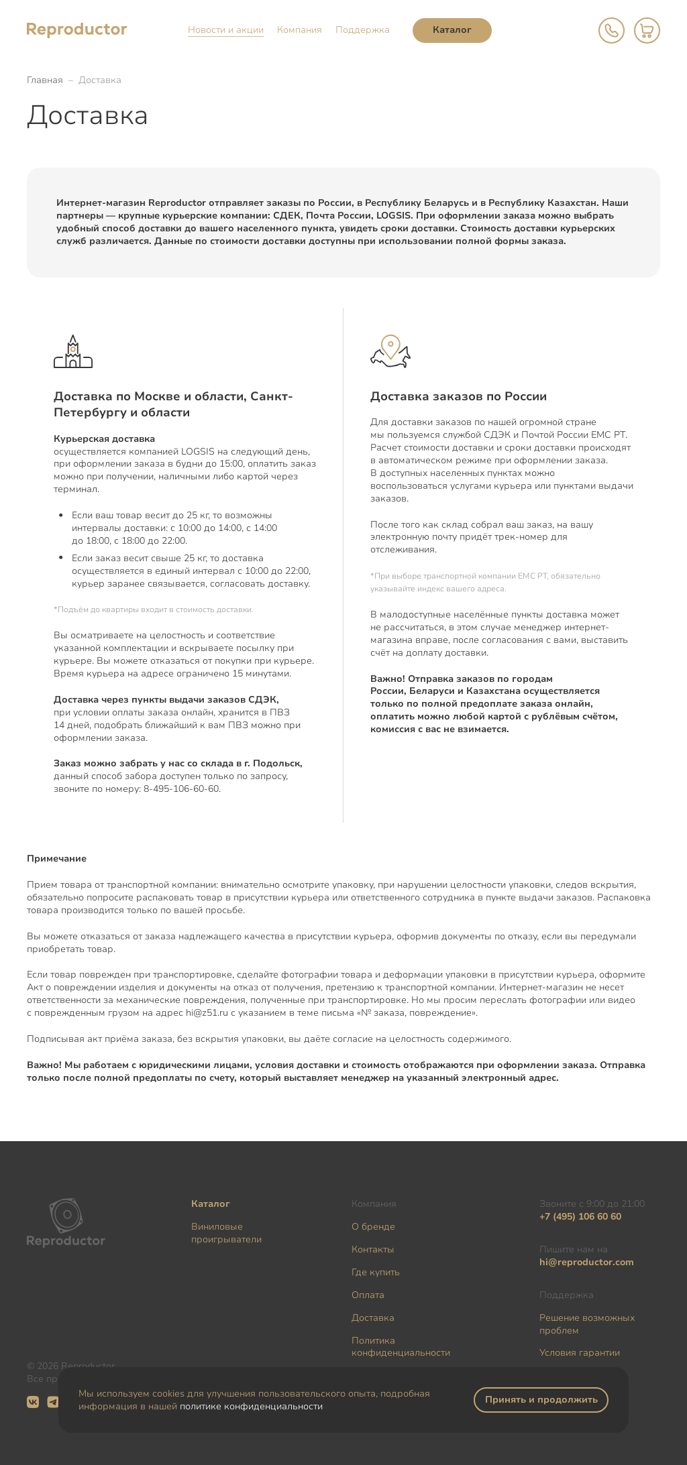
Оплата (368, 1295)
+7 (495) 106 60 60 (580, 1216)
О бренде (373, 1226)
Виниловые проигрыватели (226, 1233)
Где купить (376, 1272)
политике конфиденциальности (251, 1406)
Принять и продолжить (541, 1399)
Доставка (373, 1317)
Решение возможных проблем (587, 1324)
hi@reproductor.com (586, 1262)
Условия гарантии (579, 1352)
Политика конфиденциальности (401, 1347)
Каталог (452, 29)
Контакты (373, 1249)
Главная (45, 80)
